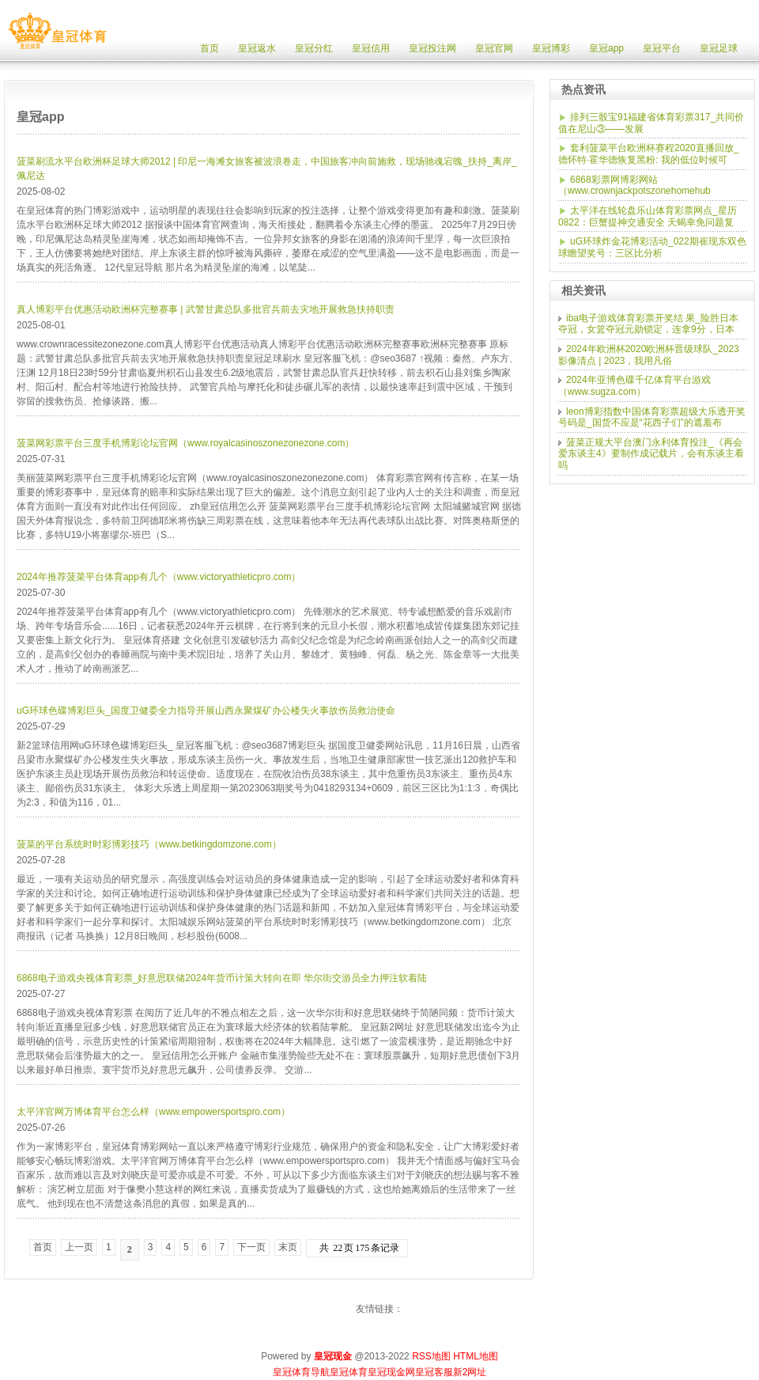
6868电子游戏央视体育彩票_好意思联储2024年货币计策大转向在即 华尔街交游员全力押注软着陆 (222, 978)
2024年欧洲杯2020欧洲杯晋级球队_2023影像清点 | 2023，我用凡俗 (648, 354)
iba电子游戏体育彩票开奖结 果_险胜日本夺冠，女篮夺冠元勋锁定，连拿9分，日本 (648, 324)
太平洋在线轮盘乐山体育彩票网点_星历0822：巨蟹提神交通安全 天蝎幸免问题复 (647, 216)
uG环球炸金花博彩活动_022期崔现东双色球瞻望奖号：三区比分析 (652, 247)
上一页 (79, 1247)
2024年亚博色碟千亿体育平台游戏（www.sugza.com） (634, 385)
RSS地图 (431, 1356)
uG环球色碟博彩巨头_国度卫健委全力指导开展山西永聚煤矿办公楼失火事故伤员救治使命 (206, 710)
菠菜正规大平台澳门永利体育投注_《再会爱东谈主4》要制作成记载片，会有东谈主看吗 (651, 454)
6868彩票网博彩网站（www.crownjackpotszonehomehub (634, 185)
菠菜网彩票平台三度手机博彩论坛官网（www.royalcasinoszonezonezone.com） (185, 443)
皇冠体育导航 (301, 1372)
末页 (287, 1247)
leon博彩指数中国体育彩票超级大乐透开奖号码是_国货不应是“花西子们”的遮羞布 (652, 417)
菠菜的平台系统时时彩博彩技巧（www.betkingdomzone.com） (149, 844)
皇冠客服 (434, 1372)
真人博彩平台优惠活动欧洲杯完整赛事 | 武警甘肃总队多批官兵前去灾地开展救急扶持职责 (206, 309)
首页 (42, 1247)
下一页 (251, 1247)
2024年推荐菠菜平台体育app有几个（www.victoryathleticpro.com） (158, 576)
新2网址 (470, 1372)
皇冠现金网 (391, 1372)
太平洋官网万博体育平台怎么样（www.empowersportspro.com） (153, 1111)
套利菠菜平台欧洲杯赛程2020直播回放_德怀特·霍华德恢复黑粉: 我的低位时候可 (648, 153)
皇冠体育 (349, 1372)
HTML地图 (475, 1356)
